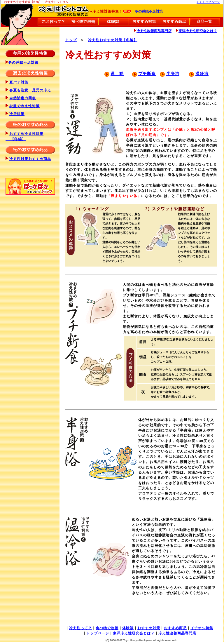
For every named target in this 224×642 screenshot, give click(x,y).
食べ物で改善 (107, 628)
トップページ (97, 633)
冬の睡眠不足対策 (149, 11)
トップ (71, 40)
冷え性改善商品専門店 (154, 31)
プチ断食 (147, 74)
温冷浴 (202, 74)
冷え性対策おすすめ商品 (30, 159)
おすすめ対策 (148, 628)
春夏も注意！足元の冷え (30, 90)
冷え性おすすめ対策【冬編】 (112, 40)
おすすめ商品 (175, 628)
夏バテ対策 (18, 82)
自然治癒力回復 (22, 98)
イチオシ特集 (201, 628)
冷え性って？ (80, 628)
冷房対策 (16, 114)
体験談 (128, 628)
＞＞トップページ (208, 2)
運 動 (117, 74)
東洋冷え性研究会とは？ (197, 31)
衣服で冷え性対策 (24, 106)
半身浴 (172, 74)
